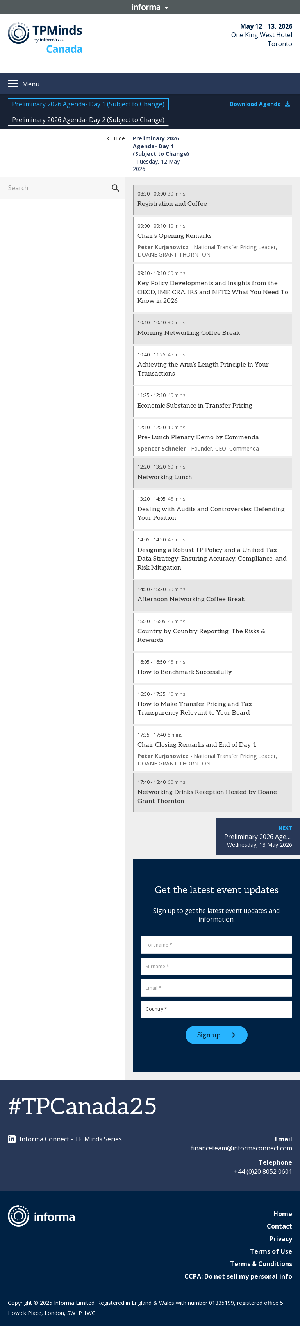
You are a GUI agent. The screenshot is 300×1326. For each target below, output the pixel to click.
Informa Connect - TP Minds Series (65, 1139)
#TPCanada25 (82, 1107)
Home (282, 1213)
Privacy (281, 1238)
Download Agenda (260, 104)
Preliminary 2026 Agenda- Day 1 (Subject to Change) (88, 104)
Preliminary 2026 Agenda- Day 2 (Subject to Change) (88, 119)
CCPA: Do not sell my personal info (238, 1276)
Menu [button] (30, 84)
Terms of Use (271, 1251)
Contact (279, 1226)
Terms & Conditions (261, 1264)
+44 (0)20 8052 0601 (263, 1171)
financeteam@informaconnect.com (241, 1148)
